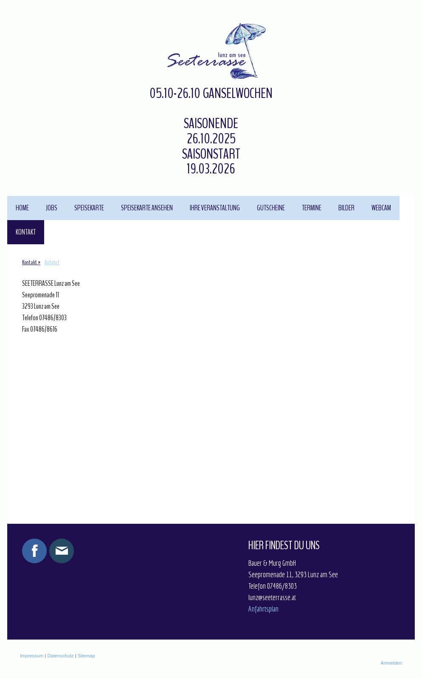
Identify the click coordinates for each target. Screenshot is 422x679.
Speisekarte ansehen (147, 208)
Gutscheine (271, 208)
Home (22, 208)
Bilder (346, 208)
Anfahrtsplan (263, 608)
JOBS (51, 208)
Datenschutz (60, 655)
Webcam (381, 208)
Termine (311, 208)
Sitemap (86, 655)
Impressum (31, 655)
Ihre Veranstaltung (215, 208)
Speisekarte (89, 208)
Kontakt (26, 232)
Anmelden (391, 662)
